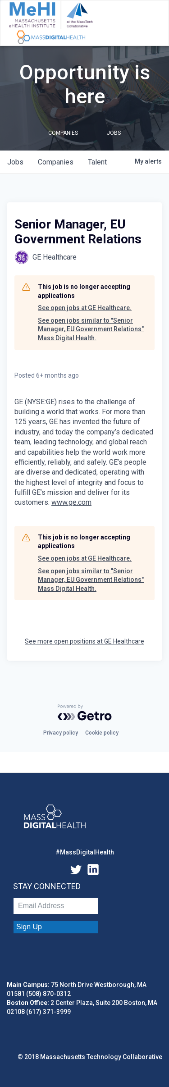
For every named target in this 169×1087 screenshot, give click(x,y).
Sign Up (29, 927)
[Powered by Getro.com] (85, 712)
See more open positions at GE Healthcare (84, 641)
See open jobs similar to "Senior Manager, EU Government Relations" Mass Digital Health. (91, 329)
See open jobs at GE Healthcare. (85, 307)
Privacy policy (60, 733)
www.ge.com (71, 502)
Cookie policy (102, 733)
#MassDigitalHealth (84, 852)
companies (55, 162)
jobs (15, 162)
